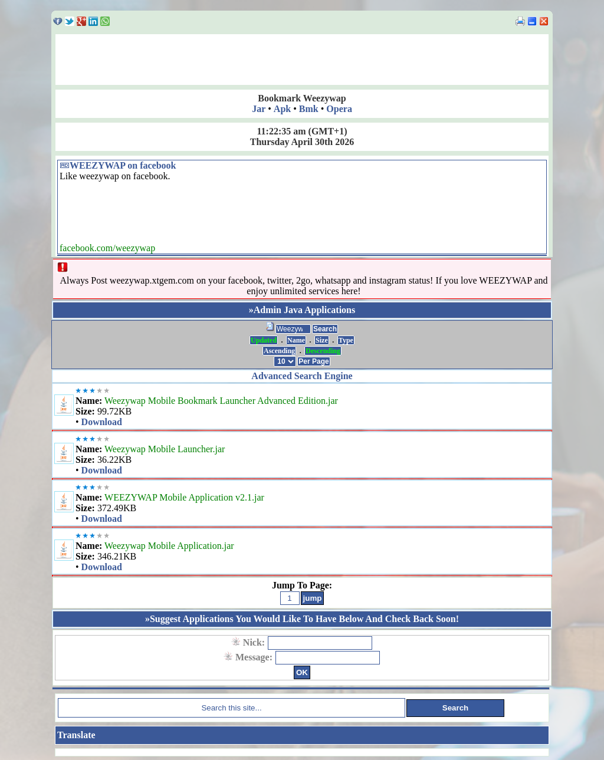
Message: (255, 657)
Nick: (255, 642)
